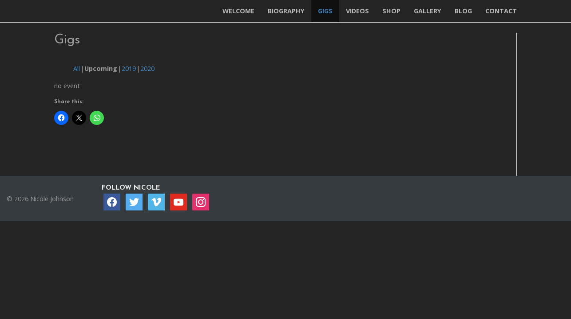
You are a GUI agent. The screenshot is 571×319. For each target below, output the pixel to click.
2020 (147, 68)
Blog (463, 11)
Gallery (427, 11)
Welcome (238, 11)
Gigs (325, 11)
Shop (391, 11)
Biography (286, 11)
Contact (501, 11)
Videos (357, 11)
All (76, 68)
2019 (129, 68)
